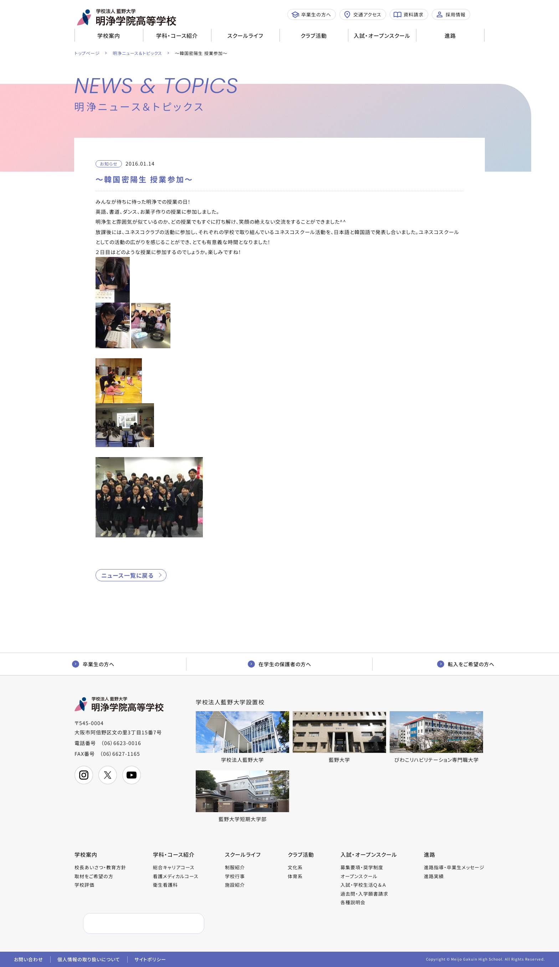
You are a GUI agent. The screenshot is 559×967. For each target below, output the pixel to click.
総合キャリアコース (174, 867)
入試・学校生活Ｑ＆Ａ (363, 884)
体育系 (295, 876)
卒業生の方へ (311, 14)
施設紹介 (235, 884)
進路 (450, 35)
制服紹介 (235, 867)
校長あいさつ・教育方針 (100, 867)
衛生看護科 (165, 884)
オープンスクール (359, 876)
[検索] (127, 923)
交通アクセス (362, 14)
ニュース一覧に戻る (127, 575)
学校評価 (84, 884)
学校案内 (108, 35)
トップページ (87, 53)
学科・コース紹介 (177, 35)
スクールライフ (245, 35)
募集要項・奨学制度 (361, 867)
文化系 (295, 867)
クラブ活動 (314, 35)
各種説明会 (352, 902)
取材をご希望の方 (94, 876)
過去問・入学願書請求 (364, 893)
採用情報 (451, 14)
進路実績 (434, 876)
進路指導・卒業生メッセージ (454, 867)
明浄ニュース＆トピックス (137, 53)
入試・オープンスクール (382, 35)
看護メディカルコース (176, 876)
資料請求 (409, 14)
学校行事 (235, 876)
